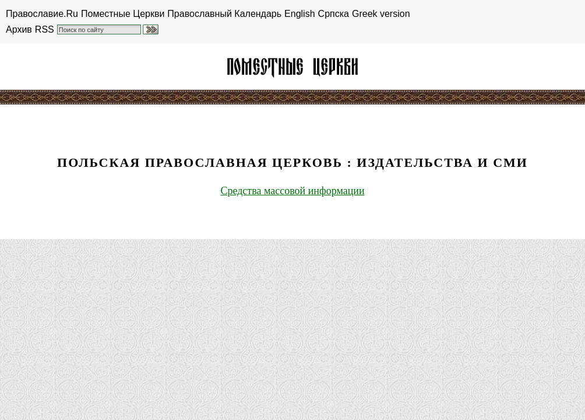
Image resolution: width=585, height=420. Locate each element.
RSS (44, 29)
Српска (333, 14)
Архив (19, 29)
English (299, 14)
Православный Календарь (224, 14)
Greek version (381, 14)
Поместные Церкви (122, 14)
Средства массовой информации (292, 191)
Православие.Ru (42, 14)
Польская (292, 66)
